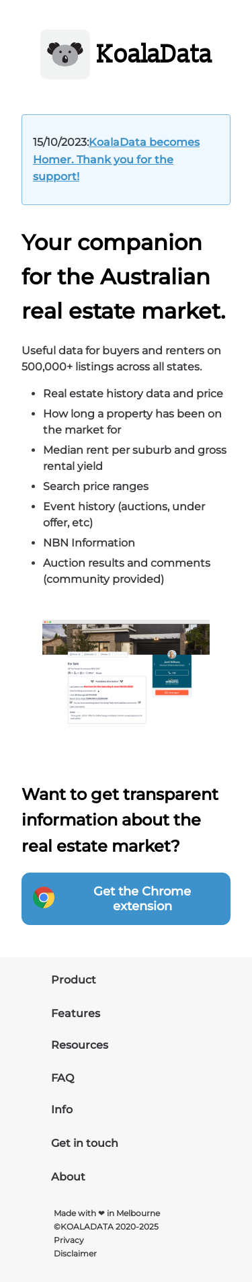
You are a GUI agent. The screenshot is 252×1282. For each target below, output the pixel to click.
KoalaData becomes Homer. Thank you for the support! (116, 159)
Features (75, 1013)
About (68, 1176)
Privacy (69, 1240)
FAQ (62, 1078)
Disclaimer (75, 1253)
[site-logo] (126, 57)
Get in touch (84, 1143)
